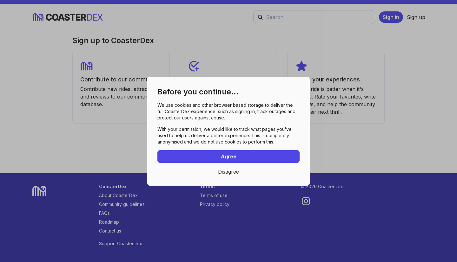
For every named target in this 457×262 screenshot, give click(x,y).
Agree (228, 156)
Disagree (228, 172)
